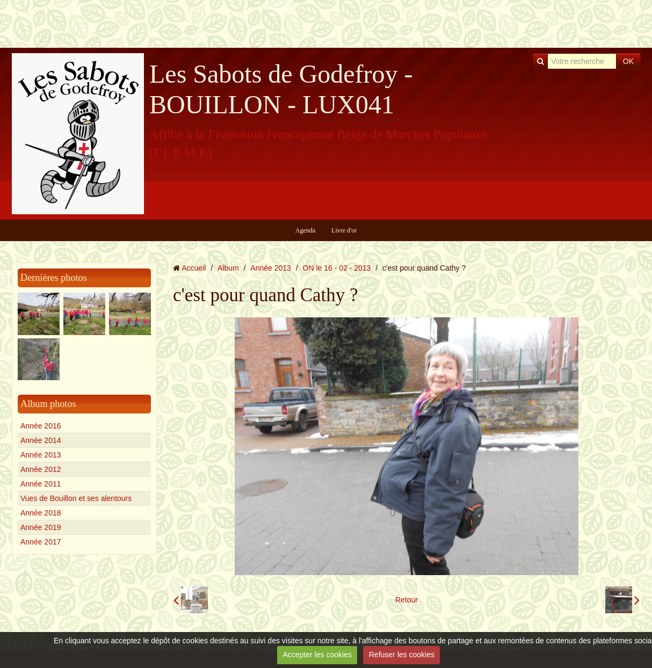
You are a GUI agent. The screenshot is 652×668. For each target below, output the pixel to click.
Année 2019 (40, 527)
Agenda (305, 230)
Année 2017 (40, 542)
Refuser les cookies (401, 654)
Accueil (194, 268)
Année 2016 (40, 426)
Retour (406, 600)
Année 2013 (40, 455)
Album (228, 268)
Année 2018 (40, 513)
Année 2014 (40, 440)
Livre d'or (344, 230)
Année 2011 (40, 484)
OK (628, 61)
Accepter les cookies (316, 654)
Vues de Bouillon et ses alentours (76, 498)
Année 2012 (40, 469)
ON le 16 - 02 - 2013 (337, 268)
